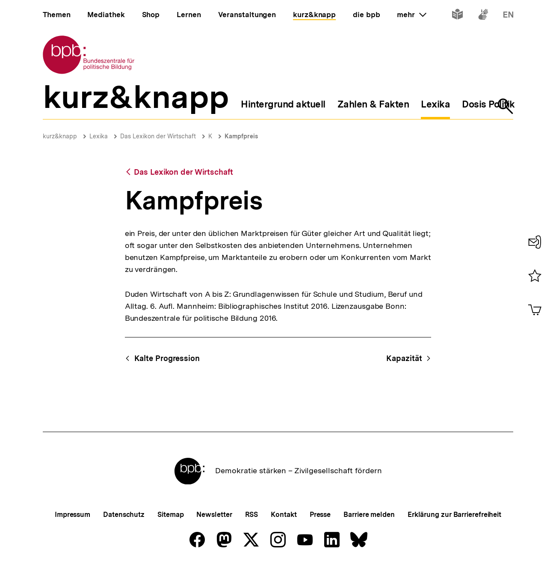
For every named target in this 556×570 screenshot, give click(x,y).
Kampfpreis (241, 136)
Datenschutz (124, 514)
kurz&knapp (60, 136)
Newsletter (214, 514)
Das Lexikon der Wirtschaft (158, 136)
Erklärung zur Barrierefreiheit (454, 514)
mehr (411, 14)
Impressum (72, 514)
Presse (320, 514)
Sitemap (170, 514)
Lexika (98, 136)
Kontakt (283, 514)
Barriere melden (369, 514)
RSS (251, 514)
